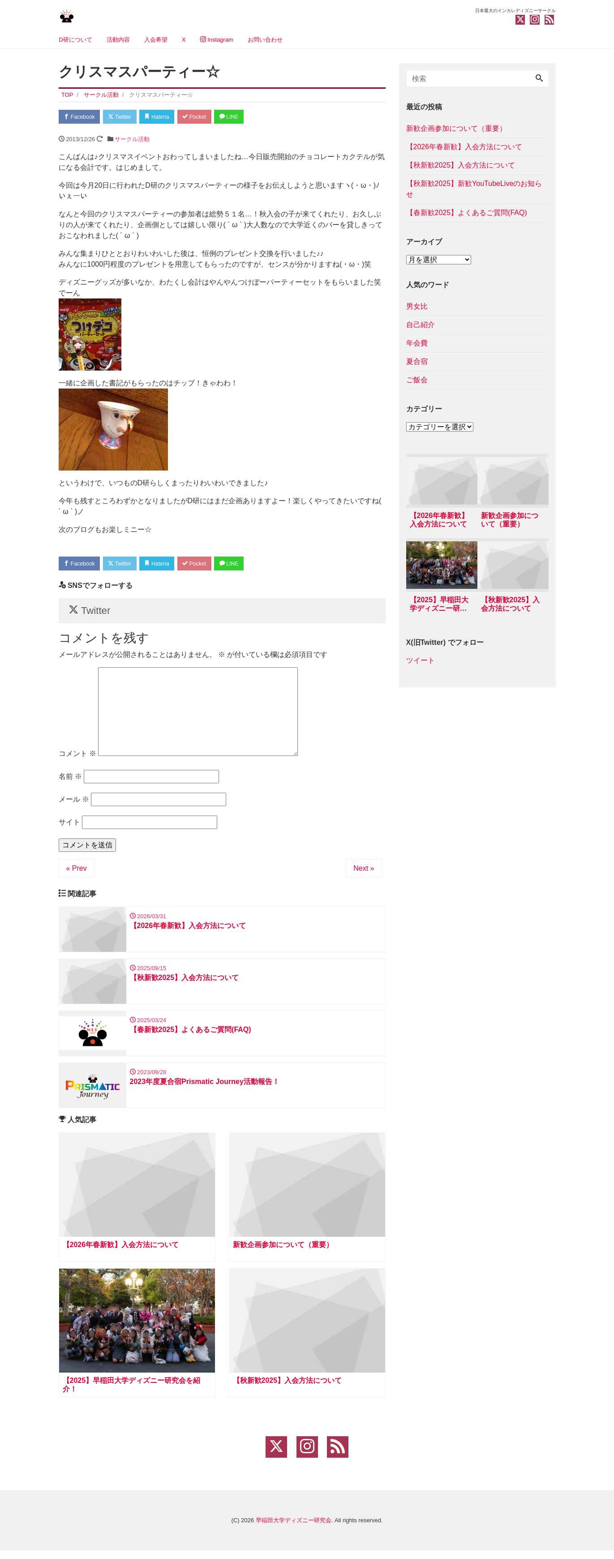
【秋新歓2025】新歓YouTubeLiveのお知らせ (474, 189)
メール (74, 803)
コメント (77, 757)
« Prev (76, 872)
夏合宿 (417, 361)
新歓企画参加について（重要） (456, 128)
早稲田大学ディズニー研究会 (293, 1528)
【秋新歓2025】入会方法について (460, 165)
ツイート (420, 661)
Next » (363, 872)
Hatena (164, 117)
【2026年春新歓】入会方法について (464, 147)
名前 (70, 780)
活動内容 (118, 39)
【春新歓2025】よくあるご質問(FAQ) (466, 212)
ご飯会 (417, 380)
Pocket (204, 117)
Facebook (81, 117)
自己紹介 (420, 324)
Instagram (216, 39)
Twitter (124, 117)
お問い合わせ (265, 39)
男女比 (417, 306)
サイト (69, 825)
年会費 (417, 343)
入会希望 (155, 39)
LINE (242, 117)
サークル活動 (132, 140)
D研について (75, 39)
